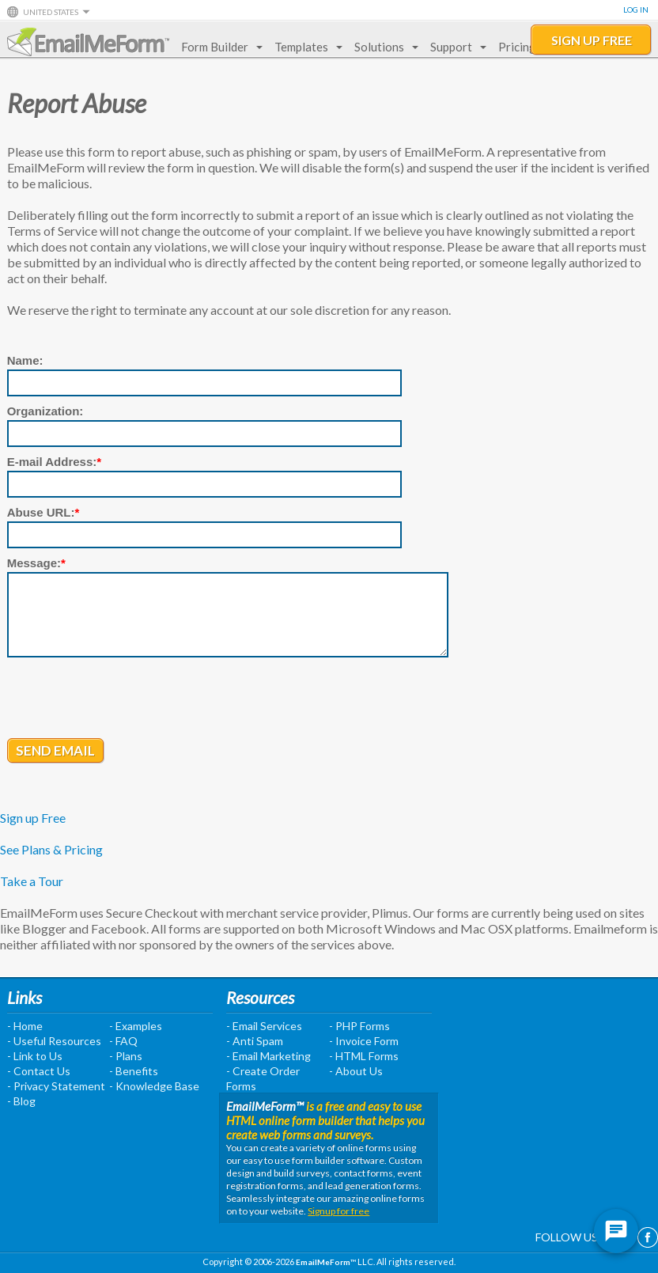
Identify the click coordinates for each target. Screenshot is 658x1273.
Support (455, 47)
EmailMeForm (88, 42)
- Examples (135, 1025)
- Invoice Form (364, 1041)
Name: (25, 360)
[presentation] (127, 699)
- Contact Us (38, 1071)
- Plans (125, 1056)
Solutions (383, 47)
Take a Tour (31, 880)
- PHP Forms (359, 1025)
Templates (305, 47)
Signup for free (338, 1211)
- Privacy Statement (56, 1086)
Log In (636, 9)
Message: (36, 563)
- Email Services (264, 1025)
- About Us (356, 1071)
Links (24, 997)
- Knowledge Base (154, 1086)
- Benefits (133, 1071)
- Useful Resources (54, 1041)
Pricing (517, 47)
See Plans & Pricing (51, 849)
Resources (260, 997)
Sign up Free (33, 817)
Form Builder (218, 47)
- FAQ (123, 1041)
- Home (25, 1025)
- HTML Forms (364, 1056)
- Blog (21, 1101)
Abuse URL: (43, 512)
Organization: (45, 411)
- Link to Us (34, 1056)
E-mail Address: (54, 461)
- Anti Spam (254, 1041)
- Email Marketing (268, 1056)
